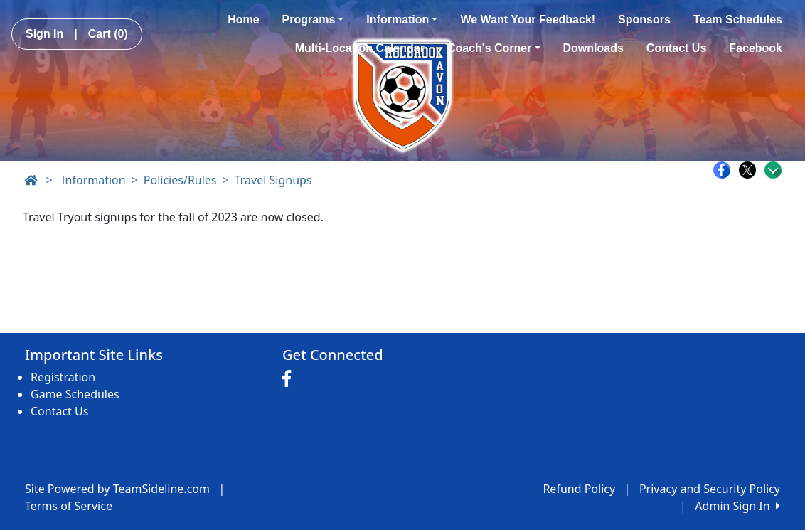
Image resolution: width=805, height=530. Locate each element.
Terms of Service (68, 506)
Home (243, 20)
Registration (63, 377)
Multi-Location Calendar (360, 48)
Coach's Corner (493, 48)
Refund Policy (579, 489)
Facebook (755, 48)
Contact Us (676, 48)
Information (401, 20)
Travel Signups (273, 180)
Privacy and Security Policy (709, 489)
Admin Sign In (737, 506)
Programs (313, 20)
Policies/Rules (180, 180)
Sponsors (644, 20)
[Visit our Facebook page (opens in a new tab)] (290, 379)
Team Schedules (737, 20)
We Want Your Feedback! (527, 20)
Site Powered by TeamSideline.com (117, 489)
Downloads (593, 48)
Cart (108, 34)
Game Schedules (75, 394)
